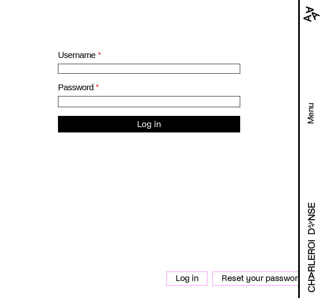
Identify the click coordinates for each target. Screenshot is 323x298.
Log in (187, 278)
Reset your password (262, 278)
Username (76, 55)
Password (76, 87)
